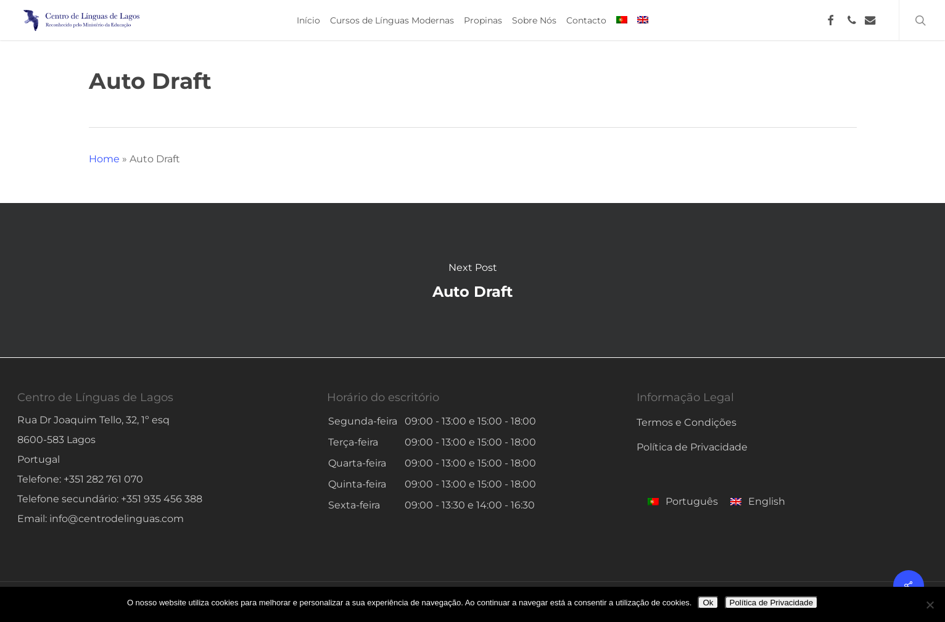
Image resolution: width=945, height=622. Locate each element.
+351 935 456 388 (161, 499)
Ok (708, 602)
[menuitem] (621, 20)
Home (104, 159)
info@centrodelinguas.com (116, 519)
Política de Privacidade (692, 447)
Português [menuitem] (692, 501)
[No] (929, 605)
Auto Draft (472, 280)
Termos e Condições (687, 422)
